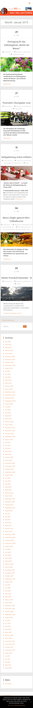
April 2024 (8, 416)
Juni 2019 (7, 588)
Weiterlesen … (7, 84)
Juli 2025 (7, 371)
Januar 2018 (8, 638)
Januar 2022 (8, 496)
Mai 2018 (8, 626)
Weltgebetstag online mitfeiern (16, 157)
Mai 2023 (8, 448)
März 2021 (8, 525)
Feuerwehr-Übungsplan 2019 (16, 102)
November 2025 (10, 359)
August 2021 (9, 511)
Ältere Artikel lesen (7, 320)
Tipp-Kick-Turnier (25, 229)
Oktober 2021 (9, 505)
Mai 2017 (7, 662)
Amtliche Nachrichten (18, 54)
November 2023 (10, 430)
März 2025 (8, 383)
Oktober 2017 (9, 647)
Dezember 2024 (10, 392)
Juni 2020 (8, 552)
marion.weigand (7, 160)
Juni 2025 (8, 374)
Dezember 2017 (10, 641)
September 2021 (10, 508)
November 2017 (10, 644)
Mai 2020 (8, 555)
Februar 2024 (9, 422)
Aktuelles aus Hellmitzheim (23, 52)
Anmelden (8, 684)
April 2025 (8, 380)
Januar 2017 (8, 668)
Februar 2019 (9, 600)
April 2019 (8, 594)
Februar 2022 (9, 493)
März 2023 (8, 454)
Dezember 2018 (10, 606)
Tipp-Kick (17, 229)
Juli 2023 (7, 442)
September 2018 (10, 614)
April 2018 (8, 629)
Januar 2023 (8, 460)
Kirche (27, 163)
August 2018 (9, 617)
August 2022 (9, 475)
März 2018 (8, 632)
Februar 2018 (9, 635)
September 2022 (10, 472)
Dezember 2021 (10, 499)
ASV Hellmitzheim (23, 227)
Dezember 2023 (10, 428)
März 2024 (8, 419)
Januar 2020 (9, 567)
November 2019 (10, 573)
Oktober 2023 (9, 433)
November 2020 (10, 537)
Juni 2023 (8, 445)
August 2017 (8, 653)
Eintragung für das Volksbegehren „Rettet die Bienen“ (16, 45)
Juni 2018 (7, 623)
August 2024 (9, 404)
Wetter (18, 283)
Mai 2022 (8, 484)
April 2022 (8, 487)
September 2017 (10, 650)
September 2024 (10, 401)
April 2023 (8, 451)
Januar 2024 (8, 425)
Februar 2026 (9, 350)
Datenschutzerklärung (19, 705)
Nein (12, 705)
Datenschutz (7, 695)
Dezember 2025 (10, 356)
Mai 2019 (8, 591)
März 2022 (8, 490)
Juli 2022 (7, 478)
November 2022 (10, 466)
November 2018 (10, 608)
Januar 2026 (8, 353)
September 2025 (10, 365)
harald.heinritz (8, 52)
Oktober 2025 (9, 362)
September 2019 (10, 579)
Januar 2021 (8, 531)
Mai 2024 (8, 413)
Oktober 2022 (9, 469)
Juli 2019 (7, 585)
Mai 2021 (8, 519)
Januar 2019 (8, 603)
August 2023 (9, 439)
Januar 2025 (8, 389)
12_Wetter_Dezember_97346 (12, 313)
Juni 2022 (8, 481)
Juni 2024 (8, 410)
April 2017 (8, 665)
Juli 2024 (7, 407)
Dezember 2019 (10, 570)
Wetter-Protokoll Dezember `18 (16, 278)
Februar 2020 (9, 564)
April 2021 (8, 522)
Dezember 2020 (10, 534)
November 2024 (10, 395)
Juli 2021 (7, 514)
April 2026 (8, 344)
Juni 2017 (7, 659)
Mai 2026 (8, 341)
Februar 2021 (9, 528)
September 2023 (10, 436)
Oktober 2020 (9, 540)
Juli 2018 (7, 620)
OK (9, 705)
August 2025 (9, 368)
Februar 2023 (9, 457)
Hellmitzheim (18, 108)
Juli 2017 (7, 656)
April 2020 (8, 558)
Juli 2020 (7, 549)
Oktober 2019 (9, 576)
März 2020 (8, 561)
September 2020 (10, 543)
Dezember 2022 (10, 463)
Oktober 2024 (9, 398)
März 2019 (8, 597)
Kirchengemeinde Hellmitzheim (12, 163)
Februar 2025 (9, 386)
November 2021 (10, 502)
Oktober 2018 (9, 611)
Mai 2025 (8, 377)
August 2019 (9, 582)
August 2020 (9, 546)
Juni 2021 (7, 517)
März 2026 (8, 347)
